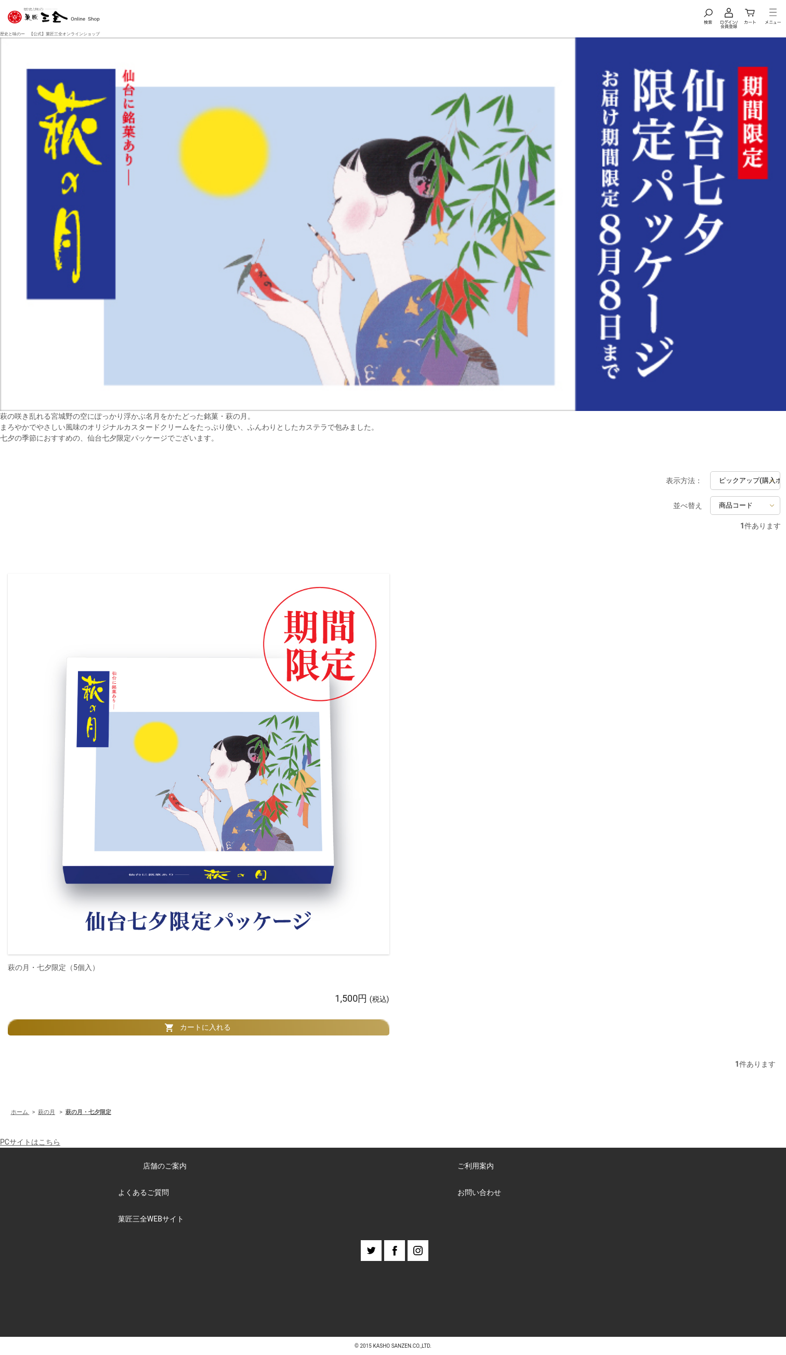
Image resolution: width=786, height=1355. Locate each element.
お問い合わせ (479, 1192)
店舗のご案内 (165, 1166)
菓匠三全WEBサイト (151, 1219)
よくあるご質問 (143, 1192)
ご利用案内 (475, 1166)
